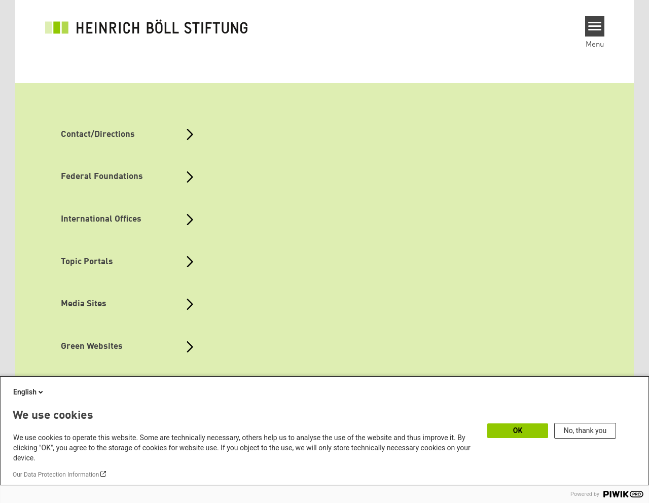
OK (518, 430)
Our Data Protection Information (56, 474)
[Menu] (595, 26)
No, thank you (585, 430)
